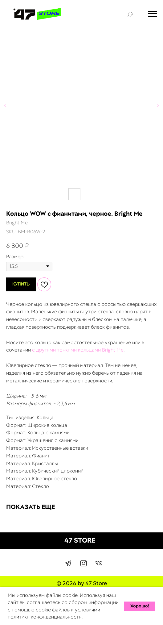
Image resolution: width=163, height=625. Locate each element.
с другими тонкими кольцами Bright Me (78, 350)
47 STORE (80, 540)
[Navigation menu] (152, 14)
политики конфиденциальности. (45, 617)
